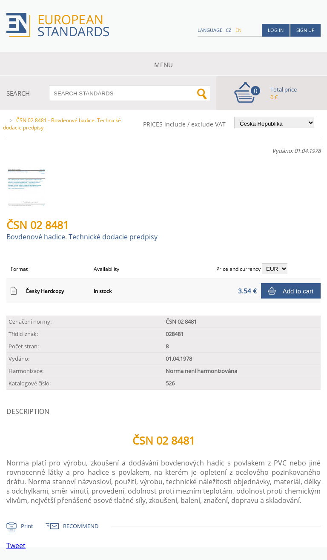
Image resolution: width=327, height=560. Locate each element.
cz (228, 30)
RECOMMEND (80, 526)
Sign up (305, 30)
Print (27, 526)
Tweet (16, 545)
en (238, 30)
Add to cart (298, 291)
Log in (276, 30)
